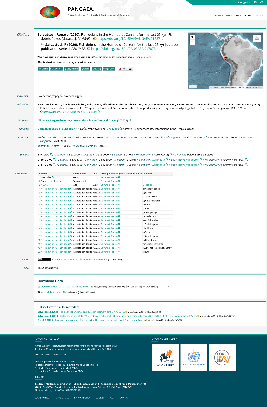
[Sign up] (255, 2)
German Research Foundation (56, 128)
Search (219, 15)
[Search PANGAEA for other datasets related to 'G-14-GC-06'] (54, 164)
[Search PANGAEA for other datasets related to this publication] (99, 112)
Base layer (224, 87)
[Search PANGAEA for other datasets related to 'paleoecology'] (81, 96)
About (247, 15)
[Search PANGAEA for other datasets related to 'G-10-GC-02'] (54, 159)
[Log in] (261, 2)
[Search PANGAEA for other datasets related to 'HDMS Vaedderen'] (201, 159)
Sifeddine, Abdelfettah (117, 104)
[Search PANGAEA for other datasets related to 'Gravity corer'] (246, 159)
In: (42, 44)
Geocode (147, 184)
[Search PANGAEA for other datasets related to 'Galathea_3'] (167, 159)
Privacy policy (82, 397)
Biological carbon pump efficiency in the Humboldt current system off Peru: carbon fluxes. (91, 320)
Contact (258, 15)
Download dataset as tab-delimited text (64, 286)
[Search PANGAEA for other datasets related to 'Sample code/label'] (61, 181)
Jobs (112, 397)
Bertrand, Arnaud (240, 104)
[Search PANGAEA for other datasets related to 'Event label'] (53, 177)
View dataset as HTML (54, 292)
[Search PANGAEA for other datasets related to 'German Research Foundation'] (84, 129)
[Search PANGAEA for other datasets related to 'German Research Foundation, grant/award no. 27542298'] (121, 129)
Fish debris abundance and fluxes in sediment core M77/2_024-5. (81, 311)
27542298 (113, 128)
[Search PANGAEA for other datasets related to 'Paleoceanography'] (61, 96)
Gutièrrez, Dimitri (74, 104)
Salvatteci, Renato (53, 34)
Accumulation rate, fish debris (55, 188)
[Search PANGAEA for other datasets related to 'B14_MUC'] (51, 154)
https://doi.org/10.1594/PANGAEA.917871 (129, 38)
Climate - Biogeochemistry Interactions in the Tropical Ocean (77, 120)
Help (238, 15)
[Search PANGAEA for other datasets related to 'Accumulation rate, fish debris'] (71, 189)
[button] (225, 58)
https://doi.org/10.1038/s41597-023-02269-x (60, 390)
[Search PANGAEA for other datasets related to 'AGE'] (46, 185)
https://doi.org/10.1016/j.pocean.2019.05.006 (70, 111)
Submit (230, 15)
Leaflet (214, 87)
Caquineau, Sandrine (162, 104)
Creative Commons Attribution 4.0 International (79, 259)
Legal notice (42, 397)
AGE (43, 184)
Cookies (100, 397)
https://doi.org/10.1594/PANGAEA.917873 (123, 48)
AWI (260, 87)
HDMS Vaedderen (188, 159)
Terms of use (61, 397)
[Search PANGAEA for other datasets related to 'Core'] (171, 154)
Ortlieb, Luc (140, 104)
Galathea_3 (158, 159)
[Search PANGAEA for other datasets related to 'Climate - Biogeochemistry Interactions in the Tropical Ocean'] (130, 120)
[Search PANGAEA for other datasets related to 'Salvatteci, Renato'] (119, 177)
